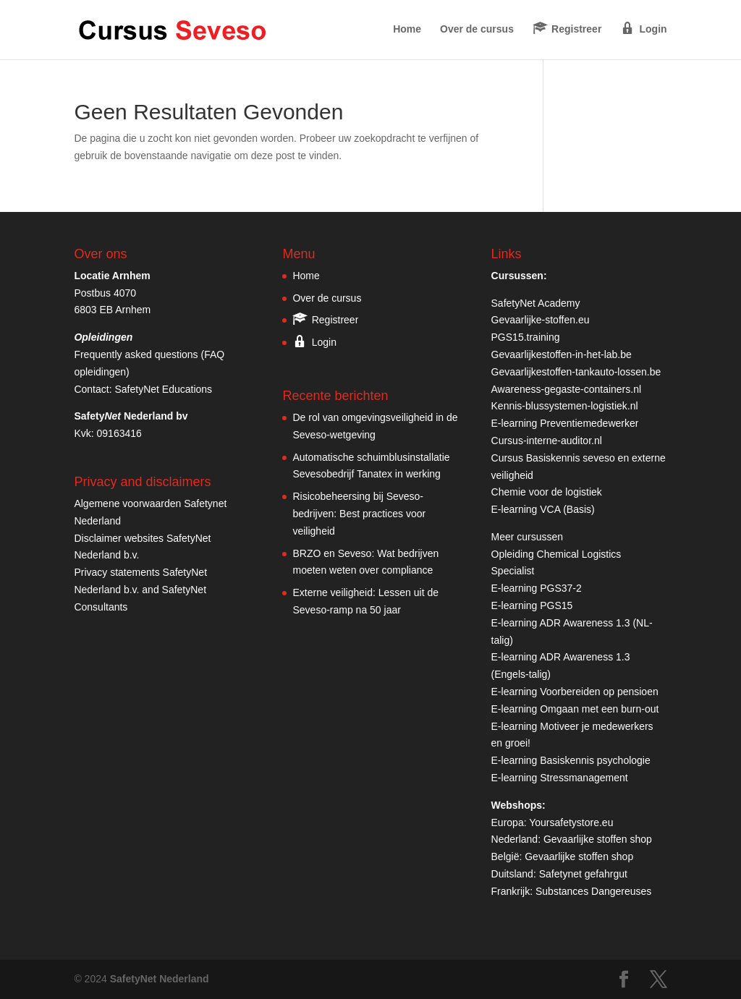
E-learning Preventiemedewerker (565, 423)
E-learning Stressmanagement (559, 777)
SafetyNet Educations (163, 389)
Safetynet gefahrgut (583, 874)
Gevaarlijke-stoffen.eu (540, 320)
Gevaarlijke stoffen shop (597, 839)
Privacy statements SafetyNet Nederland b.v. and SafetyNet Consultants (140, 589)
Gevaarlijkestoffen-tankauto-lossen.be (576, 372)
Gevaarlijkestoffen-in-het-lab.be (561, 354)
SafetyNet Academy (535, 303)
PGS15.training (527, 337)
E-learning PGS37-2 (536, 588)
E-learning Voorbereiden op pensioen (575, 691)
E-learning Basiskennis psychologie (571, 760)
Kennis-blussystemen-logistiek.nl (564, 406)
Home (407, 29)
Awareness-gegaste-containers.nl (566, 389)
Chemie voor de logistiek (546, 492)
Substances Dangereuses (593, 891)
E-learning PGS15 (532, 605)
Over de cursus (477, 29)
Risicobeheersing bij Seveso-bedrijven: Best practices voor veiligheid (358, 513)
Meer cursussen (527, 537)
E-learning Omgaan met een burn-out (575, 709)
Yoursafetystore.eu (571, 822)
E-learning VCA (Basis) (543, 509)
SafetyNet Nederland (159, 979)
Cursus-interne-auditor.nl (546, 440)
